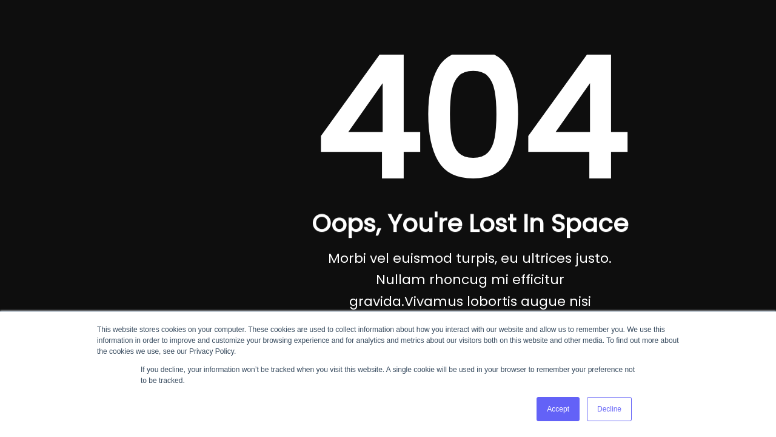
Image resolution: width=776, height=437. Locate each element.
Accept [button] (558, 409)
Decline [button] (609, 409)
